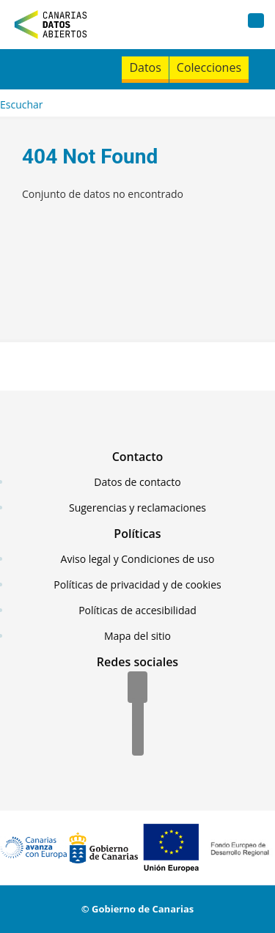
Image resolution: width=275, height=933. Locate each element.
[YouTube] (138, 741)
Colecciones (209, 67)
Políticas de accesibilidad (137, 610)
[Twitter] (138, 715)
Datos (145, 67)
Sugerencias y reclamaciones (137, 508)
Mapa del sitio (137, 636)
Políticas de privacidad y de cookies (137, 584)
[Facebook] (137, 688)
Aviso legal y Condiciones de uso (138, 559)
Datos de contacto (137, 482)
